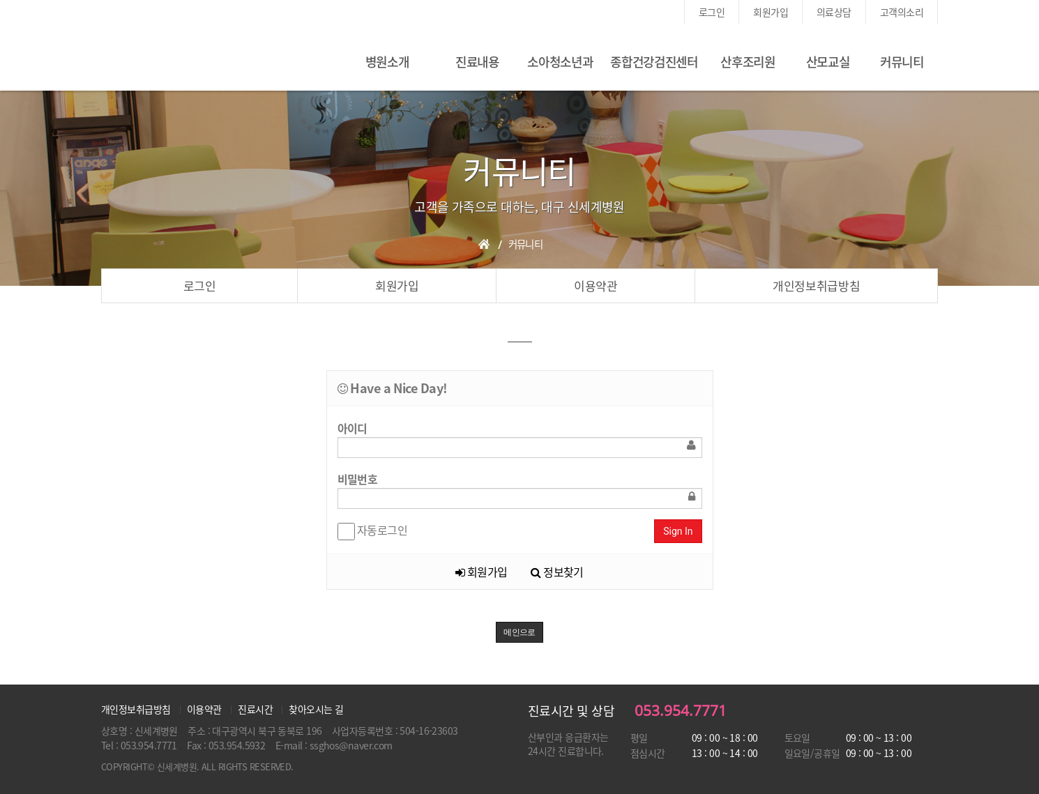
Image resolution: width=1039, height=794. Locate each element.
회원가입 (770, 12)
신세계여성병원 (195, 59)
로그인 (712, 12)
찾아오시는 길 (316, 709)
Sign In (677, 531)
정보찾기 (557, 571)
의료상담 (834, 12)
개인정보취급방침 (816, 285)
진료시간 (255, 709)
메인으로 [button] (519, 632)
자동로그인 (373, 530)
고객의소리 (901, 12)
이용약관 (596, 285)
